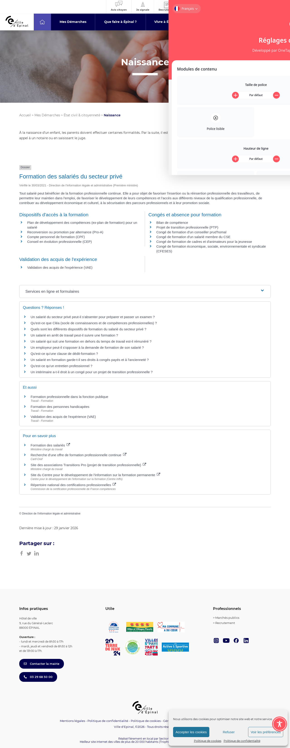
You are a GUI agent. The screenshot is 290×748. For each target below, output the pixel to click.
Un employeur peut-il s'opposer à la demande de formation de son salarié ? (87, 347)
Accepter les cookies (191, 732)
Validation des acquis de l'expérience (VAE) (59, 267)
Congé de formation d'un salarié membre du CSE (193, 237)
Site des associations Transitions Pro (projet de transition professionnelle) (88, 465)
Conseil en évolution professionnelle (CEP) (59, 242)
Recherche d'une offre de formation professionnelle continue (78, 455)
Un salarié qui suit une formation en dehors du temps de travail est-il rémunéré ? (91, 341)
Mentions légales (72, 721)
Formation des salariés (50, 445)
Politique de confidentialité (242, 741)
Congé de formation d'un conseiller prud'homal (191, 232)
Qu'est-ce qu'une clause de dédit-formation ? (64, 354)
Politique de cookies (207, 741)
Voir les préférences (266, 732)
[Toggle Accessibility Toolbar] (280, 699)
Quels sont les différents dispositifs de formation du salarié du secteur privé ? (88, 329)
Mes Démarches (47, 115)
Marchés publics (227, 617)
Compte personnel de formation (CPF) (56, 237)
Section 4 (165, 738)
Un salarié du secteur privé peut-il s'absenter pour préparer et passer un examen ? (93, 317)
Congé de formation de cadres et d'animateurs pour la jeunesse (204, 242)
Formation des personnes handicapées (60, 407)
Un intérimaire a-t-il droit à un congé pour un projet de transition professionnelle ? (92, 372)
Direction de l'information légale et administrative (51, 513)
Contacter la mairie (41, 663)
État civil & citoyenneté (82, 115)
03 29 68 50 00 (38, 677)
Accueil (25, 115)
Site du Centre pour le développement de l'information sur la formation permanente (95, 475)
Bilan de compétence (172, 222)
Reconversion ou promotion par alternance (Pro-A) (65, 232)
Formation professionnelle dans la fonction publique (69, 397)
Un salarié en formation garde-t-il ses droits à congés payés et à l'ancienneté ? (90, 360)
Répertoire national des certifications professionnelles (73, 485)
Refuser (229, 732)
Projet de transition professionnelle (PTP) (187, 227)
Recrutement (225, 623)
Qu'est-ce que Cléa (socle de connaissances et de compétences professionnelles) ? (94, 323)
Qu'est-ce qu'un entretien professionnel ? (61, 366)
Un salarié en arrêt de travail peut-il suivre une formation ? (74, 335)
